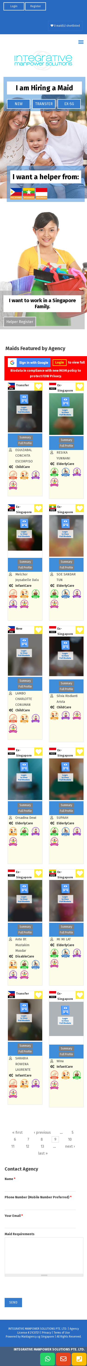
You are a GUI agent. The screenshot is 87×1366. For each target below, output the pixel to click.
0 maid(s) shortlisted (65, 25)
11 (12, 1146)
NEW (19, 104)
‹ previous (42, 1132)
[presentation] (40, 1289)
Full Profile (25, 443)
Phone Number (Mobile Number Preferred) (38, 1197)
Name (10, 1179)
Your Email (14, 1216)
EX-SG (69, 104)
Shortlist (38, 387)
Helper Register (19, 322)
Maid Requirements (20, 1234)
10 (70, 1139)
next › (70, 1146)
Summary (25, 437)
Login (13, 6)
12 (27, 1146)
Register (35, 6)
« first (17, 1132)
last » (43, 1153)
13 (42, 1146)
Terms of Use (62, 1332)
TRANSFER (44, 104)
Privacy (46, 1332)
